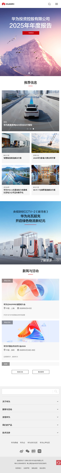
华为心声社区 (45, 443)
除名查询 (42, 468)
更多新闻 (41, 372)
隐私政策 (34, 468)
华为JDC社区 (32, 443)
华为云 (22, 443)
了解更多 (40, 65)
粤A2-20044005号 (20, 463)
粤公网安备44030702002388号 (37, 463)
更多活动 (20, 372)
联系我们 (18, 468)
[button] (29, 73)
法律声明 (26, 468)
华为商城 (14, 443)
